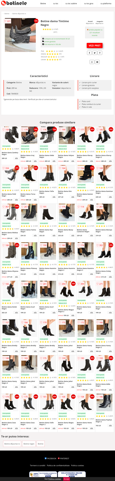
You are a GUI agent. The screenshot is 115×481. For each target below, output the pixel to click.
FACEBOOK (50, 458)
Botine (43, 3)
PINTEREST (63, 458)
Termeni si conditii (37, 465)
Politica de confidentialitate (58, 465)
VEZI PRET (95, 45)
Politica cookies (77, 465)
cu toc (55, 3)
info (16, 158)
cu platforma (106, 3)
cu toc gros (88, 3)
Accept (66, 479)
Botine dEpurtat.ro (19, 13)
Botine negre (28, 444)
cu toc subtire (71, 3)
